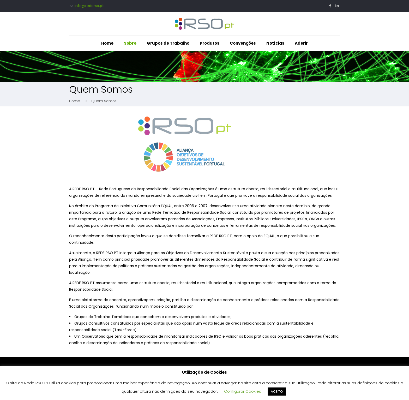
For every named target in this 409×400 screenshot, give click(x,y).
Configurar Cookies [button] (242, 391)
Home (74, 101)
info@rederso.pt (89, 5)
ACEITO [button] (277, 391)
